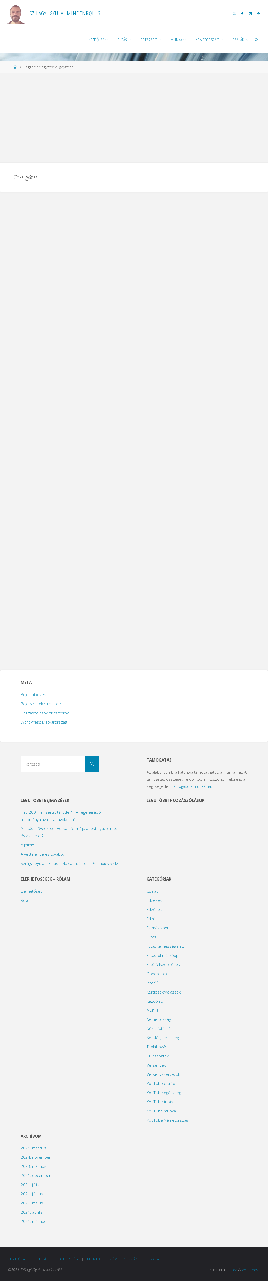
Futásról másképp (162, 955)
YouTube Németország (167, 1120)
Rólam (26, 900)
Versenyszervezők (163, 1074)
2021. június (32, 1193)
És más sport (158, 927)
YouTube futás (160, 1101)
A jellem (28, 845)
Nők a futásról (159, 1028)
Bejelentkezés (33, 694)
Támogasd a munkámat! (192, 786)
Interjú (152, 982)
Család (153, 891)
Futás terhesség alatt (165, 946)
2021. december (36, 1175)
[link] (257, 39)
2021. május (32, 1203)
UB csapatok (158, 1056)
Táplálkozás (157, 1046)
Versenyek (156, 1065)
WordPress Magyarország (44, 722)
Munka (152, 1010)
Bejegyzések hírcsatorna (42, 703)
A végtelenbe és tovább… (43, 854)
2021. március (33, 1221)
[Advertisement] (134, 117)
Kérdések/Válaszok (164, 992)
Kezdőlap (155, 1001)
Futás (151, 937)
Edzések (154, 900)
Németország (159, 1019)
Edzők (152, 918)
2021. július (31, 1184)
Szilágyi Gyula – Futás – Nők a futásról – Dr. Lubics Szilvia (71, 863)
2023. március (33, 1166)
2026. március (33, 1147)
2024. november (36, 1157)
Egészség (68, 1259)
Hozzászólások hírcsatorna (45, 712)
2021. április (32, 1212)
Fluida (232, 1269)
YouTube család (161, 1083)
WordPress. (250, 1269)
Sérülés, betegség (163, 1037)
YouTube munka (161, 1111)
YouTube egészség (164, 1092)
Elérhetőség (31, 891)
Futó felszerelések (163, 964)
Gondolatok (157, 973)
